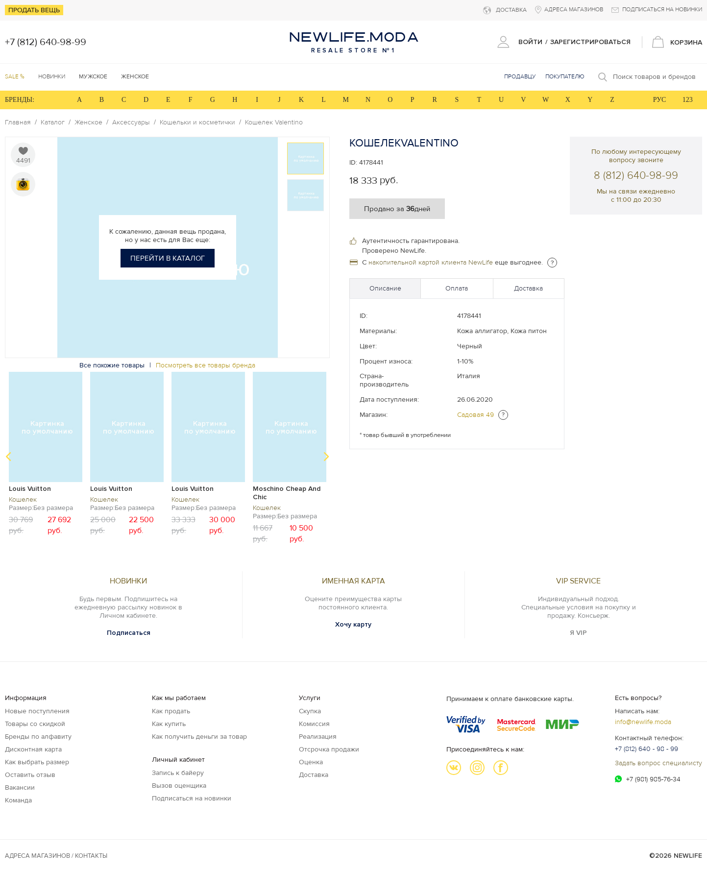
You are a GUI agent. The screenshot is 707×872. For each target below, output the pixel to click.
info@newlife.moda (643, 722)
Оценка (311, 762)
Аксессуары (131, 122)
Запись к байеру (178, 773)
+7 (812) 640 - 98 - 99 (646, 749)
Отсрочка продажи (329, 749)
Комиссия (314, 724)
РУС (659, 99)
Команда (18, 800)
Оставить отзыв (30, 775)
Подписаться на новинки (191, 798)
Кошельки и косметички (197, 122)
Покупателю (565, 76)
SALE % (14, 76)
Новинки (51, 76)
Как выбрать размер (37, 762)
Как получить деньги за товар (199, 736)
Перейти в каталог (167, 258)
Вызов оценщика (179, 785)
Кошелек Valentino (274, 122)
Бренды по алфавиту (38, 736)
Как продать (171, 711)
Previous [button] (8, 456)
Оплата (456, 288)
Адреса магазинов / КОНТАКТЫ (56, 856)
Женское (88, 122)
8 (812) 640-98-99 (636, 175)
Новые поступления (37, 711)
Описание (385, 288)
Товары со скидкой (35, 724)
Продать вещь (34, 10)
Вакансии (20, 787)
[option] (305, 158)
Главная (18, 122)
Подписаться (128, 633)
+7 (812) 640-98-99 (45, 42)
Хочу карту (353, 624)
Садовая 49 (475, 415)
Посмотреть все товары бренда (205, 365)
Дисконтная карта (33, 749)
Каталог (53, 122)
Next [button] (326, 456)
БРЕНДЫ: (19, 99)
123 (688, 99)
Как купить (169, 724)
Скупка (310, 711)
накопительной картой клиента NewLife (430, 262)
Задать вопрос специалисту (658, 763)
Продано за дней (397, 208)
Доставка (528, 288)
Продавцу (520, 76)
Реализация (318, 736)
